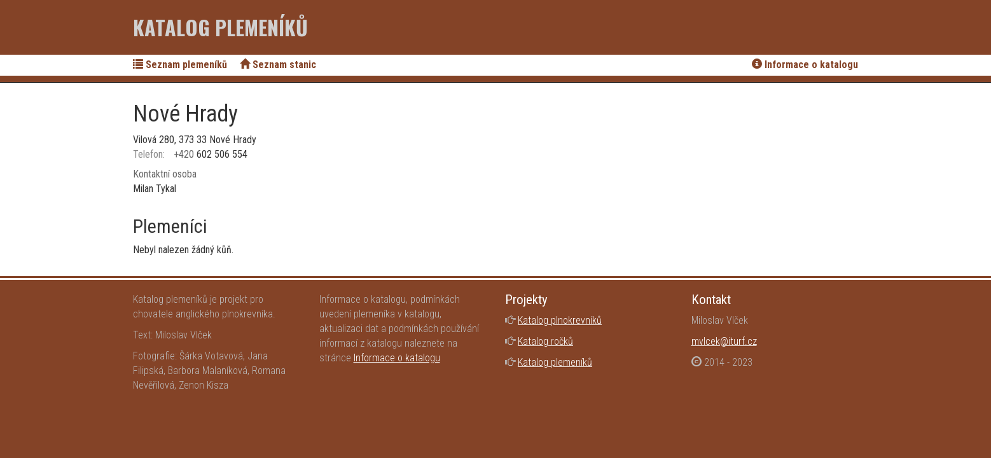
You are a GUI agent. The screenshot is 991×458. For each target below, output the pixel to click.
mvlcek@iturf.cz (724, 341)
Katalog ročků (545, 341)
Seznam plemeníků (180, 65)
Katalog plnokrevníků (560, 320)
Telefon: (149, 154)
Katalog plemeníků (220, 27)
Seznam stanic (278, 65)
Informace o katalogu (805, 65)
